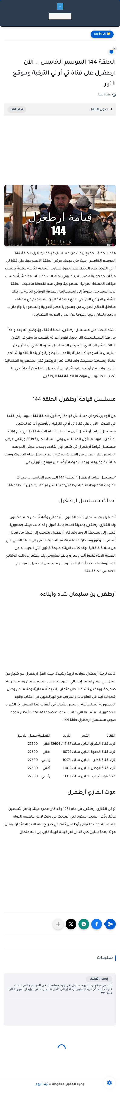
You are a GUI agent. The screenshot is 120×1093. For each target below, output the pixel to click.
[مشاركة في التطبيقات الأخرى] (58, 924)
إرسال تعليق (99, 979)
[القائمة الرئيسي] (60, 6)
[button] (96, 924)
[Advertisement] (60, 156)
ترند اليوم (42, 1084)
